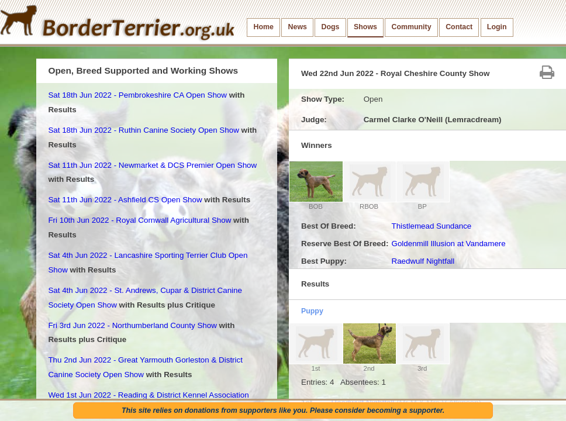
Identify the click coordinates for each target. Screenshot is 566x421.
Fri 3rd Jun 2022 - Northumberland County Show (132, 325)
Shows (365, 27)
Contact (459, 27)
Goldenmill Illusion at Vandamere (448, 243)
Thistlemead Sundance (431, 226)
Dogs (331, 27)
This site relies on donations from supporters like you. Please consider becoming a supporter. (283, 410)
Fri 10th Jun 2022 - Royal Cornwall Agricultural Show (139, 220)
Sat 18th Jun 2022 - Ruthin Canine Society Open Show (143, 130)
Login (497, 27)
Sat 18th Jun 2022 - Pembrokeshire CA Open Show (137, 95)
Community (412, 27)
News (297, 27)
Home (264, 27)
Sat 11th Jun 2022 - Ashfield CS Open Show (125, 199)
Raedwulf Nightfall (422, 261)
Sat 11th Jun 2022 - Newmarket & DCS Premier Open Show (152, 165)
